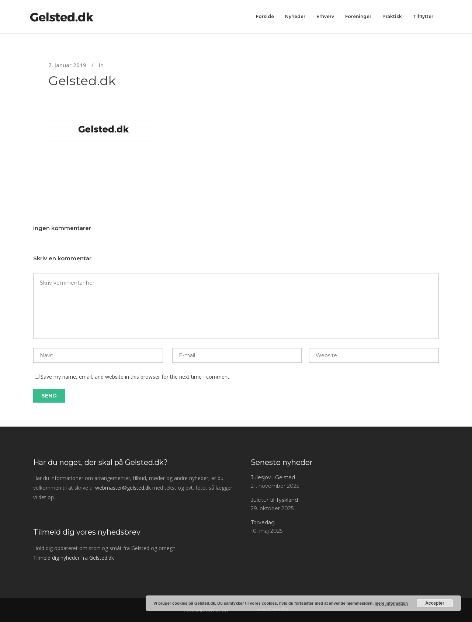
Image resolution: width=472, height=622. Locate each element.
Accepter (434, 603)
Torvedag (263, 522)
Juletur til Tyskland (274, 500)
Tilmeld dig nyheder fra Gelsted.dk (73, 557)
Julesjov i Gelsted (273, 477)
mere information (391, 603)
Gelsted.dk (82, 80)
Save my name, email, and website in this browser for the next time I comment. (135, 376)
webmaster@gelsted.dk (123, 487)
